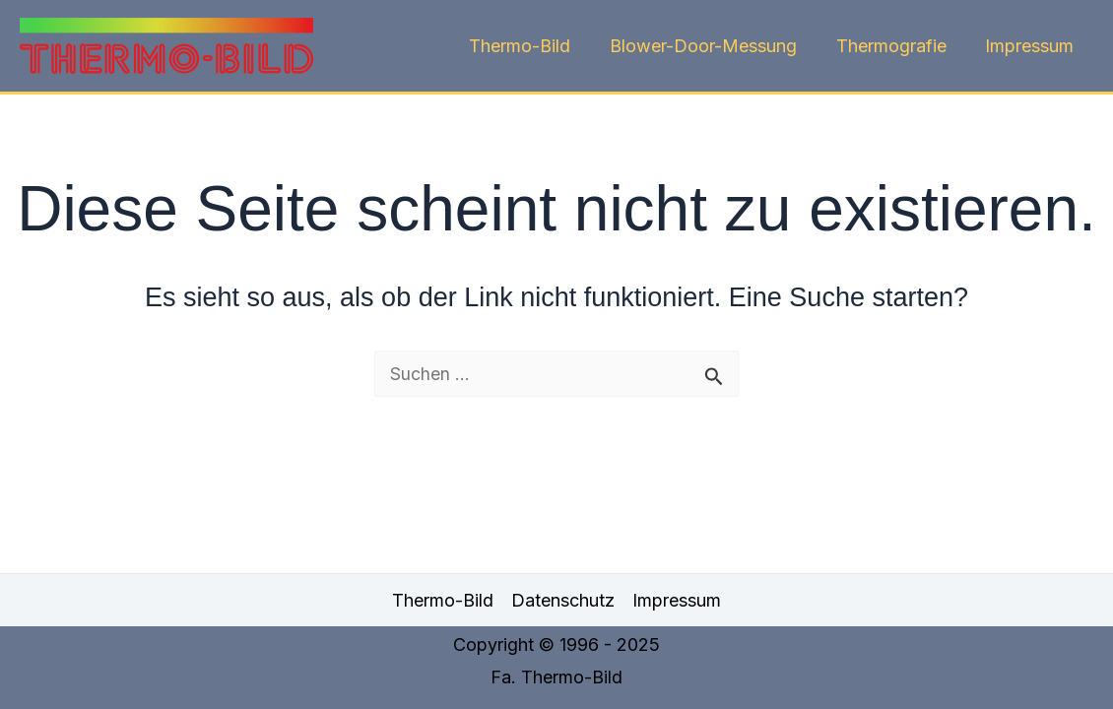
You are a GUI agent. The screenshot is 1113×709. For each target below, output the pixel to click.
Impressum (1031, 45)
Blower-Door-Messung (712, 45)
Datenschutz (563, 600)
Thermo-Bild (532, 45)
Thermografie (896, 45)
